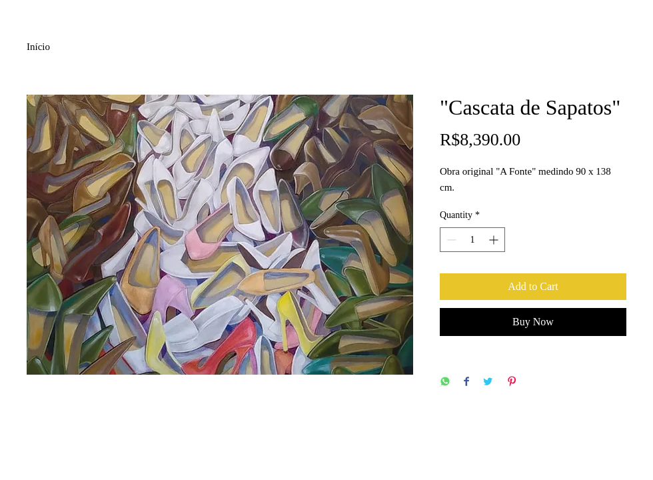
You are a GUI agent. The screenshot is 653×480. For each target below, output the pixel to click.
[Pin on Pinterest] (511, 382)
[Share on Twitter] (487, 382)
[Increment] (494, 239)
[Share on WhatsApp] (445, 382)
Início (38, 46)
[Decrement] (450, 239)
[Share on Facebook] (466, 382)
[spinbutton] (472, 239)
